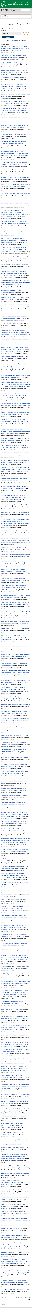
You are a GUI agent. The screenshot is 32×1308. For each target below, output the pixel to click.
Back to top (4, 1304)
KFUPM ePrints (8, 10)
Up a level (10, 28)
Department (14, 40)
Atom (25, 32)
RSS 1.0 (24, 34)
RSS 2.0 (24, 36)
